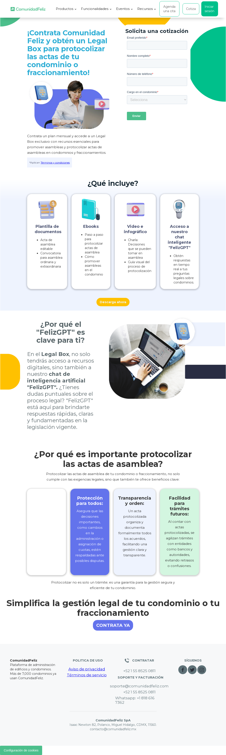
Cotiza (191, 9)
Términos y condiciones (55, 162)
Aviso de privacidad (86, 669)
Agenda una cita (169, 9)
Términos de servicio (87, 675)
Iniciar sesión (209, 9)
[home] (28, 9)
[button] (66, 8)
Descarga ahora (113, 302)
